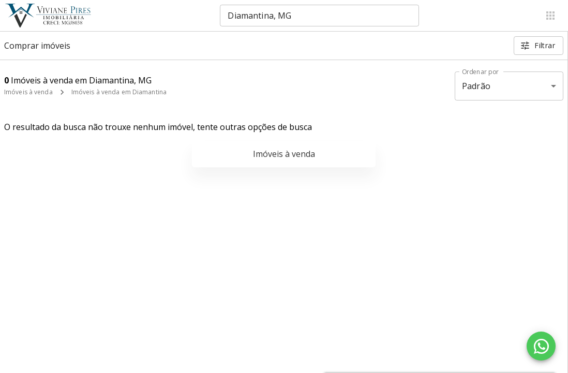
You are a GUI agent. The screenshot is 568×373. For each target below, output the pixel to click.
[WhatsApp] (541, 346)
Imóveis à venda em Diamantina (119, 92)
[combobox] (319, 15)
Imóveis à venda (28, 92)
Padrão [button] (476, 86)
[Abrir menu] (550, 15)
